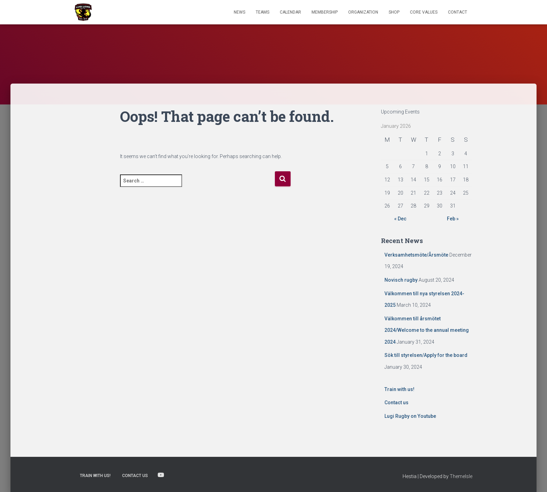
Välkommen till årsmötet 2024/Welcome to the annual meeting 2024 (426, 330)
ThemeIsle (461, 476)
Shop (394, 12)
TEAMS (262, 12)
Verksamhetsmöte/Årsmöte (416, 255)
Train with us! (399, 389)
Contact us (396, 402)
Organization (363, 12)
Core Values (423, 12)
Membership (325, 12)
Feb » (453, 218)
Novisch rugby (401, 280)
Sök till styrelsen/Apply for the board (425, 355)
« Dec (400, 218)
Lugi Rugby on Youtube (410, 416)
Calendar (290, 12)
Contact (457, 12)
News (239, 12)
